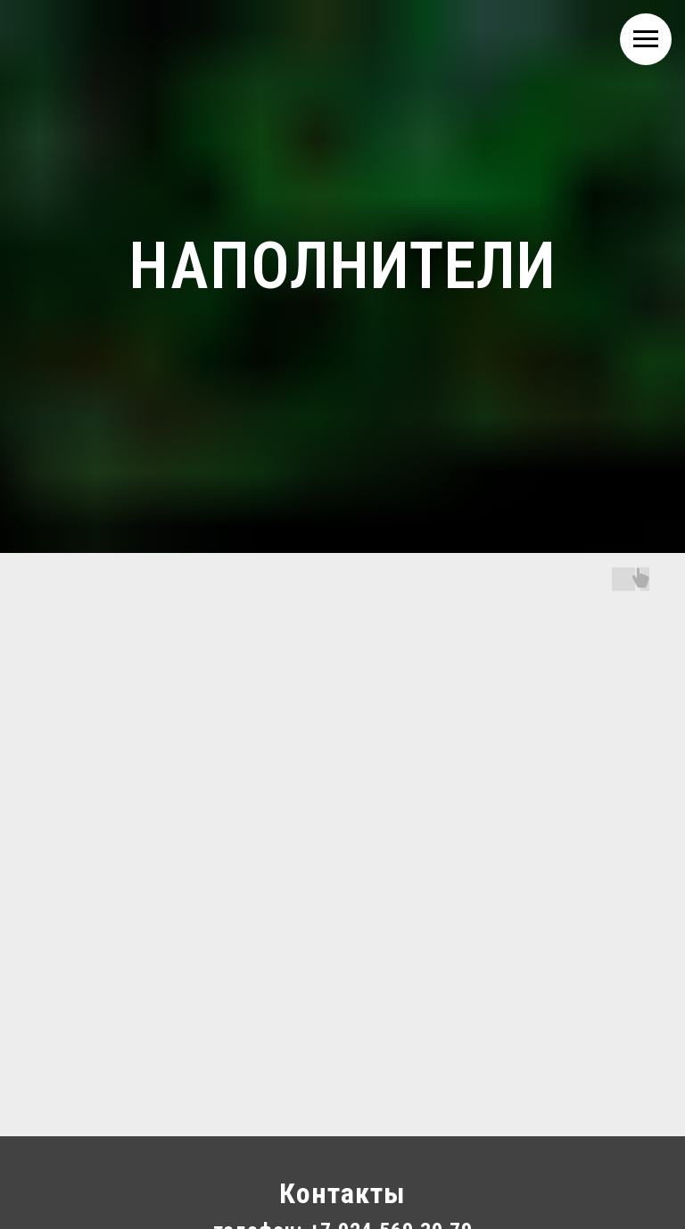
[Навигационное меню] (645, 39)
